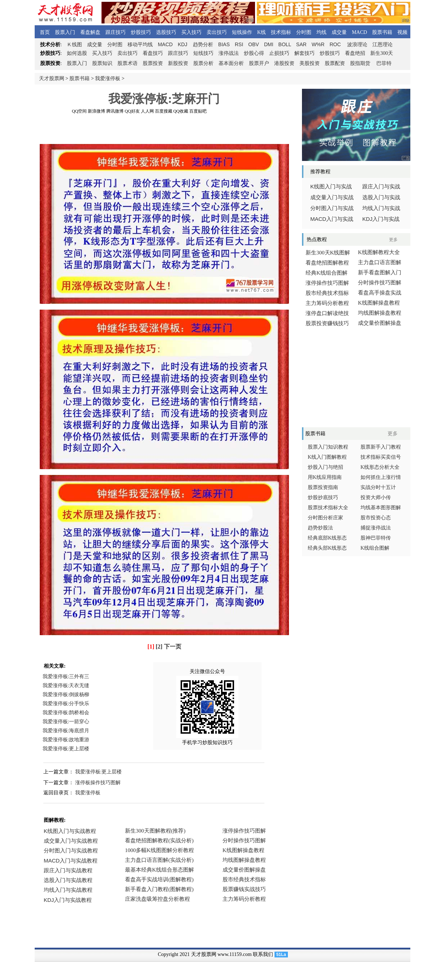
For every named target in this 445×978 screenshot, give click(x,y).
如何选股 (77, 53)
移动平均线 (140, 44)
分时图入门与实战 (332, 208)
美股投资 (309, 63)
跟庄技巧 (115, 32)
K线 (261, 32)
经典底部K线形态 (327, 538)
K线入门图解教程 (327, 457)
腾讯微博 (115, 111)
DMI (268, 44)
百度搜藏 (163, 111)
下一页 (172, 646)
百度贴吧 (198, 111)
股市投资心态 (375, 517)
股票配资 (335, 63)
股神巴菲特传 (375, 538)
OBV (253, 44)
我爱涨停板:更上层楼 (66, 748)
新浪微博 (96, 111)
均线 (321, 32)
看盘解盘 (90, 32)
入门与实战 (331, 219)
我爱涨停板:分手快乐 (66, 703)
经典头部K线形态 (327, 548)
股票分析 (203, 63)
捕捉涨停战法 (375, 528)
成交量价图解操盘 (379, 323)
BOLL (284, 44)
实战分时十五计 (378, 487)
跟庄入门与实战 (381, 186)
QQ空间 (79, 111)
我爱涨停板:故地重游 (66, 739)
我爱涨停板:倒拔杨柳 (66, 694)
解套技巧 (304, 53)
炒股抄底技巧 (323, 497)
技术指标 (281, 32)
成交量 (339, 32)
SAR (301, 44)
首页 (45, 32)
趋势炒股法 (320, 528)
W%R (318, 44)
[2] (159, 646)
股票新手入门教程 (380, 447)
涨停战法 (229, 53)
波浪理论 (357, 44)
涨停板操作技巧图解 (98, 782)
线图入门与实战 (331, 186)
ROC (335, 44)
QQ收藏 (180, 111)
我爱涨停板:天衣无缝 (66, 685)
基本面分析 (231, 63)
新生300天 (381, 53)
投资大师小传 (375, 497)
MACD (359, 32)
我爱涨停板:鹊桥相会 (66, 712)
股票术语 (127, 63)
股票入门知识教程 (328, 447)
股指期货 (360, 63)
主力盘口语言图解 (379, 262)
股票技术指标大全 (328, 507)
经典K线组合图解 (326, 273)
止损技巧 (279, 53)
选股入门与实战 (381, 197)
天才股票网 (51, 78)
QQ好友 (132, 111)
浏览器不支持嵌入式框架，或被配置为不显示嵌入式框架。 (161, 870)
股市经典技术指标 (327, 293)
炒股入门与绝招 (325, 467)
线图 (74, 44)
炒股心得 (254, 53)
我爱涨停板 (107, 78)
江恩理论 (382, 44)
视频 (402, 32)
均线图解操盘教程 (379, 313)
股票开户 (259, 63)
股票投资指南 (323, 487)
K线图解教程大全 (379, 252)
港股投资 (284, 63)
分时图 (303, 32)
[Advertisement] (164, 129)
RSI (239, 44)
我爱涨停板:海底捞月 (66, 730)
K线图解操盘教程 (379, 303)
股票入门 (65, 32)
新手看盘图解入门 (379, 272)
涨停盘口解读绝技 (327, 313)
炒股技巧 (141, 32)
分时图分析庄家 (325, 517)
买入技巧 (191, 32)
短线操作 (242, 32)
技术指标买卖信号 (380, 457)
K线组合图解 (374, 548)
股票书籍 (382, 32)
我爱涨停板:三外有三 (66, 676)
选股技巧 (166, 32)
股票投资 (153, 63)
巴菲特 (384, 63)
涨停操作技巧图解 (327, 283)
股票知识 (102, 63)
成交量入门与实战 (332, 197)
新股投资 (178, 63)
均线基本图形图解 (380, 507)
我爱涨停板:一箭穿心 (66, 721)
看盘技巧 (153, 53)
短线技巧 (203, 53)
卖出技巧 (217, 32)
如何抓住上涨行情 (380, 477)
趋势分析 (203, 44)
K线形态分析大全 (379, 467)
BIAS (224, 44)
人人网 (147, 111)
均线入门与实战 (381, 208)
